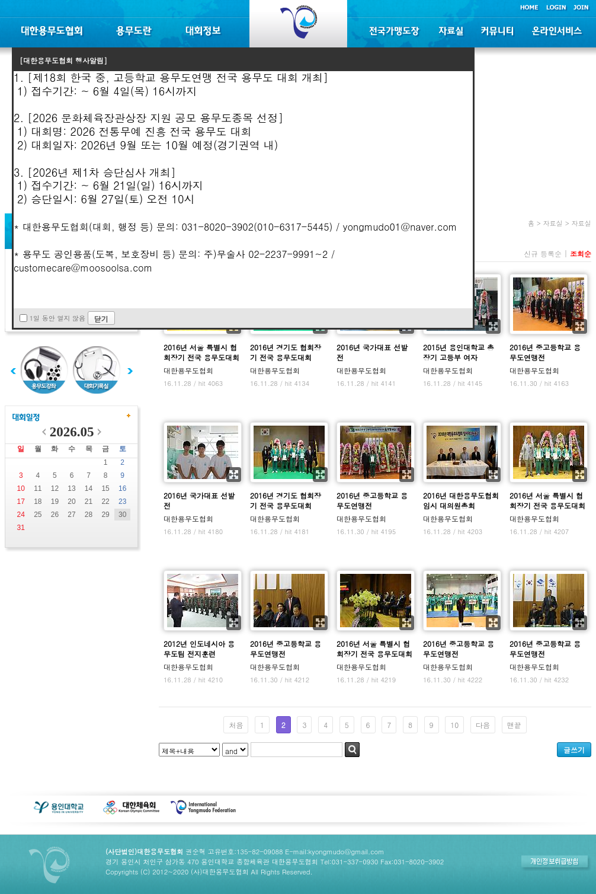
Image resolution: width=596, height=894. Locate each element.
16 (122, 488)
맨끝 (514, 725)
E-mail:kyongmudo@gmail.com (334, 851)
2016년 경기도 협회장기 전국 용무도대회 (285, 352)
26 (55, 514)
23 (122, 501)
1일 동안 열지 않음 (57, 318)
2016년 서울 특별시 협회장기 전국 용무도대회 (201, 352)
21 (88, 501)
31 (21, 527)
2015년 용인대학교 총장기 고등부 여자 (458, 352)
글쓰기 (574, 750)
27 (71, 514)
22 (105, 501)
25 (37, 514)
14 (88, 488)
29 (105, 514)
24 (21, 514)
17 (21, 501)
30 (122, 514)
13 (71, 488)
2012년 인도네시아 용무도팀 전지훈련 (199, 648)
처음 (236, 725)
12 (55, 488)
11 (37, 488)
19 (55, 501)
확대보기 (493, 326)
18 (37, 501)
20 (71, 501)
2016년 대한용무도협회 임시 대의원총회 (461, 500)
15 (105, 488)
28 (88, 514)
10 (21, 488)
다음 (483, 725)
